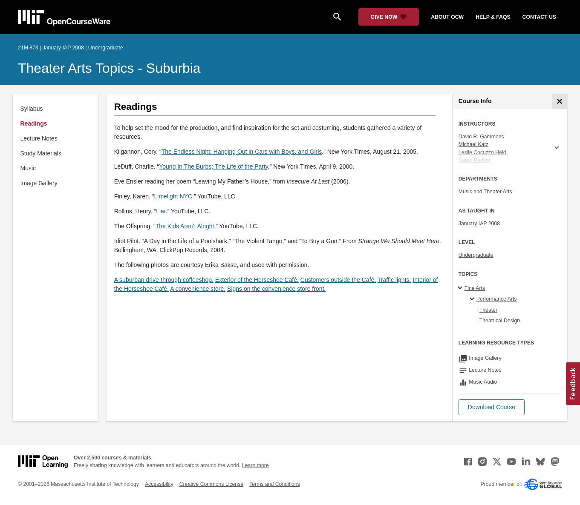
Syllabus (31, 108)
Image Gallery (39, 183)
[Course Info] (559, 101)
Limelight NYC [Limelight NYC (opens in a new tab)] (173, 196)
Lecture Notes (39, 138)
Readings (33, 123)
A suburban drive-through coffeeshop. (164, 279)
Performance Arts (496, 299)
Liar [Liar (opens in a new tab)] (161, 211)
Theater (488, 310)
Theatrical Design (499, 321)
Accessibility (159, 484)
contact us (539, 17)
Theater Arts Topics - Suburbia (109, 68)
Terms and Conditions (274, 484)
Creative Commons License (211, 484)
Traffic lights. (394, 279)
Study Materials (40, 153)
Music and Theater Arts (485, 192)
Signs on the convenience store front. (276, 288)
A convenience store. (197, 288)
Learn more (255, 465)
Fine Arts (475, 288)
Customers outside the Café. (338, 279)
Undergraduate (476, 255)
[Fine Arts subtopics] (461, 288)
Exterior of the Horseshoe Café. (257, 279)
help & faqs (493, 17)
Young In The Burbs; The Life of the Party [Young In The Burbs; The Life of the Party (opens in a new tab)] (213, 166)
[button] (492, 407)
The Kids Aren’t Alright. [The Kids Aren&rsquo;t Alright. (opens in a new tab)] (186, 226)
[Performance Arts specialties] (473, 299)
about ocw (447, 17)
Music (28, 168)
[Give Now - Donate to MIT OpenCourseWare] (388, 17)
